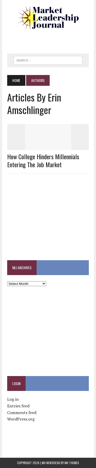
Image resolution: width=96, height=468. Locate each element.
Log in (13, 399)
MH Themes (72, 463)
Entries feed (18, 406)
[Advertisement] (51, 39)
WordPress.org (21, 419)
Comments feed (21, 412)
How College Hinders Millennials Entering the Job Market (43, 160)
